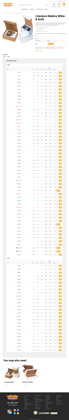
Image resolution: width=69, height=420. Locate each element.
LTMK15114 (11, 346)
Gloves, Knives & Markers (39, 396)
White (8, 64)
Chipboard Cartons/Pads (28, 400)
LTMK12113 (11, 312)
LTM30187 (11, 252)
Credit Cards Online (35, 411)
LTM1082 (10, 107)
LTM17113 (11, 229)
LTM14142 (11, 195)
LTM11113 (11, 134)
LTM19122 (11, 239)
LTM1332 (10, 188)
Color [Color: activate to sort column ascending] (36, 67)
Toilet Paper (47, 395)
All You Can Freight (59, 396)
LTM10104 (11, 104)
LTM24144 (11, 245)
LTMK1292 (11, 315)
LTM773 (10, 77)
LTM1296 (10, 175)
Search (47, 5)
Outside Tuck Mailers (27, 378)
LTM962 (10, 87)
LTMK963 (11, 268)
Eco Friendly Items (38, 391)
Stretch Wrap (26, 395)
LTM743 (10, 70)
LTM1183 (11, 121)
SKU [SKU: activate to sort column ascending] (8, 67)
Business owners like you (60, 399)
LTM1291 (10, 158)
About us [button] (46, 9)
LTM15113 (11, 215)
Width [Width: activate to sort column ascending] (23, 67)
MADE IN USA (60, 47)
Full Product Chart (12, 60)
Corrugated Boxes (27, 391)
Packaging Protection (27, 399)
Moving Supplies (37, 404)
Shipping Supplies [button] (24, 9)
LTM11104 (11, 141)
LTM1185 (10, 127)
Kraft (8, 256)
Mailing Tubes (26, 404)
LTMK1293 (11, 319)
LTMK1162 (11, 288)
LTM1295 (11, 171)
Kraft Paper (26, 403)
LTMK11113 (11, 305)
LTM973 (10, 90)
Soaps (47, 396)
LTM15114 (11, 218)
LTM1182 (11, 117)
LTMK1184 (11, 298)
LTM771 (10, 73)
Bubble (25, 396)
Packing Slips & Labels (38, 395)
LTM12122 (11, 148)
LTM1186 (10, 131)
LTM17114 (11, 232)
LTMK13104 (11, 329)
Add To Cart (51, 43)
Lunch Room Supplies (49, 399)
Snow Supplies (48, 392)
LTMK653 (11, 261)
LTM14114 (11, 208)
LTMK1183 (11, 295)
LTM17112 (11, 225)
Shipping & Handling (51, 47)
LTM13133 (11, 185)
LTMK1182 (11, 292)
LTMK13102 (11, 325)
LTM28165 (11, 249)
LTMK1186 (11, 302)
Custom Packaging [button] (39, 9)
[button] (54, 5)
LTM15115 (11, 222)
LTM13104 (11, 181)
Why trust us (58, 400)
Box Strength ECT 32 (40, 47)
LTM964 (10, 80)
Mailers (25, 392)
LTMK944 (11, 285)
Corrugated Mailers (9, 378)
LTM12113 (11, 154)
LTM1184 (10, 124)
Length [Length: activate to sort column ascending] (16, 67)
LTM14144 (11, 202)
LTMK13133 (11, 332)
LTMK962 (11, 275)
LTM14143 (11, 198)
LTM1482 (11, 205)
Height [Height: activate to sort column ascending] (29, 67)
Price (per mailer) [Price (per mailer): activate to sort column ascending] (44, 67)
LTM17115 (11, 235)
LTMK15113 (11, 342)
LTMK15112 (11, 339)
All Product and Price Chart (40, 36)
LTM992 (10, 94)
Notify (58, 188)
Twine (36, 399)
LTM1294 (10, 168)
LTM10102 (11, 100)
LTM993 (10, 97)
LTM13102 (11, 178)
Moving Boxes (37, 403)
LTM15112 (11, 212)
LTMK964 (11, 278)
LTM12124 (11, 151)
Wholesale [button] (32, 9)
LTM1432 (11, 191)
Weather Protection (38, 400)
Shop (7, 380)
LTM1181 (10, 114)
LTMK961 (11, 271)
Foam (36, 392)
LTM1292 (10, 161)
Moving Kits (47, 391)
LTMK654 (11, 265)
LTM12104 (11, 144)
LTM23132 (11, 242)
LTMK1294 (11, 322)
